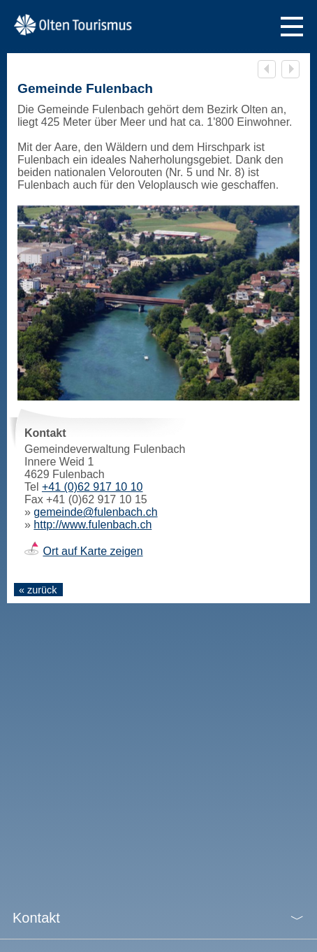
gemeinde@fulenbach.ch (95, 512)
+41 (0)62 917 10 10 (92, 487)
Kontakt (36, 917)
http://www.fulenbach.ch (93, 525)
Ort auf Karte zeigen (92, 551)
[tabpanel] (158, 306)
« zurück (38, 590)
